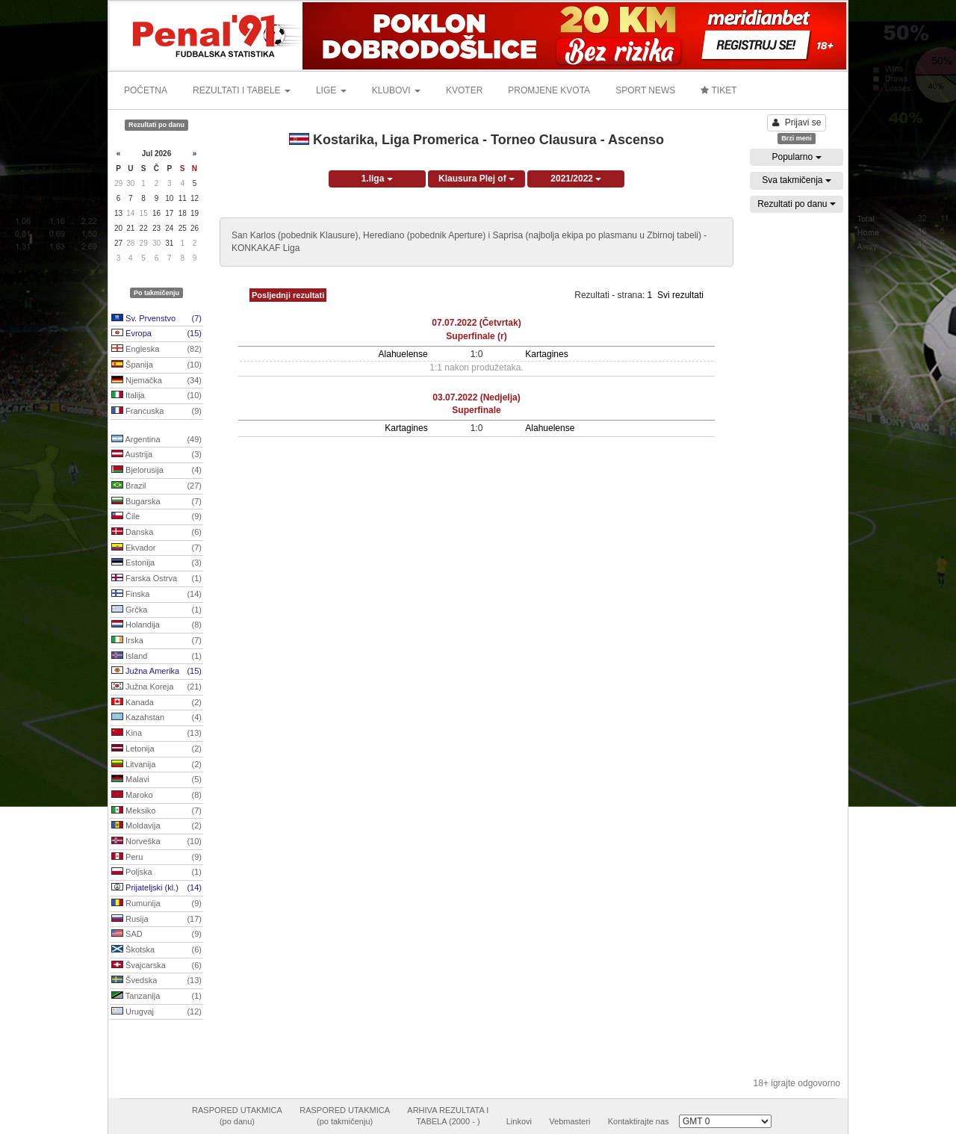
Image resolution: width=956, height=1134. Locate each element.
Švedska (156, 981)
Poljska (156, 873)
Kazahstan (156, 718)
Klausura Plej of (476, 178)
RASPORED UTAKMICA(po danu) (237, 1116)
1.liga (377, 178)
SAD (156, 935)
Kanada (156, 703)
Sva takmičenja (796, 180)
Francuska (156, 412)
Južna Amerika (156, 672)
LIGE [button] (331, 90)
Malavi (156, 780)
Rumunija (156, 904)
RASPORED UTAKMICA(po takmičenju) (344, 1116)
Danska (156, 533)
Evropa (156, 334)
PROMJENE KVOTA (549, 90)
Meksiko (156, 811)
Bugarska (156, 502)
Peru (156, 858)
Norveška (156, 842)
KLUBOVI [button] (396, 90)
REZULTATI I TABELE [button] (242, 90)
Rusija (156, 920)
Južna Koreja (156, 687)
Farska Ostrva (156, 579)
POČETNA (145, 90)
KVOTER (464, 90)
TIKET (718, 90)
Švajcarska (156, 966)
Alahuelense (403, 354)
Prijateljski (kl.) (156, 888)
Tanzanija (156, 997)
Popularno (796, 157)
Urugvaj (156, 1012)
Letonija (156, 749)
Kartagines (546, 354)
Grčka (156, 610)
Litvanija (156, 765)
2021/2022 (575, 178)
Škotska (156, 950)
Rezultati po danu (796, 204)
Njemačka (156, 381)
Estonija (156, 563)
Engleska (156, 350)
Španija (156, 365)
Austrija (156, 455)
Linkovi (519, 1121)
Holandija (156, 625)
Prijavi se (797, 122)
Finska (156, 595)
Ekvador (156, 548)
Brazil (156, 486)
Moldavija (156, 826)
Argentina (156, 440)
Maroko (156, 796)
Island (156, 657)
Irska (156, 641)
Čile (156, 517)
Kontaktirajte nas (638, 1121)
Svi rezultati (680, 295)
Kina (156, 734)
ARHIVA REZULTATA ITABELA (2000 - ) (447, 1116)
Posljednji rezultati (288, 295)
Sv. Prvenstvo (156, 319)
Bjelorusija (156, 471)
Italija (156, 396)
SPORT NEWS (645, 90)
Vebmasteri (569, 1121)
